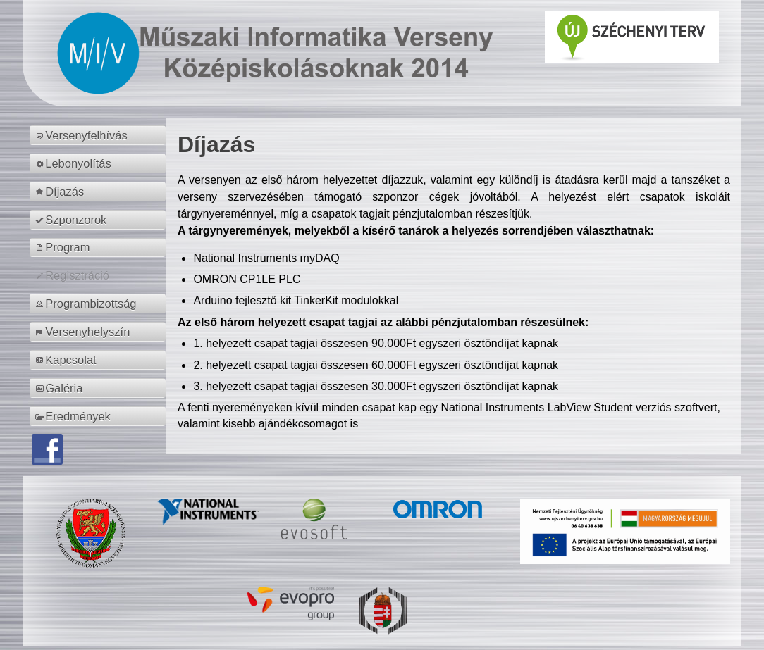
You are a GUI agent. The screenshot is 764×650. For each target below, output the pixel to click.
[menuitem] (99, 135)
